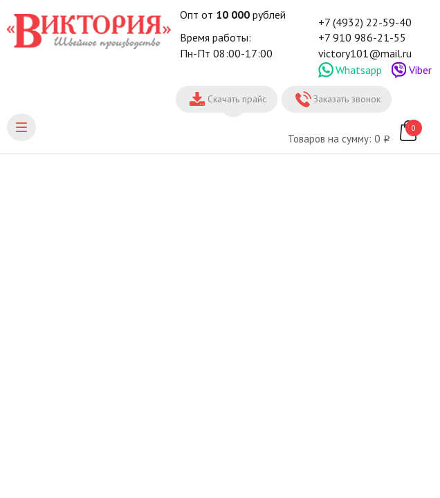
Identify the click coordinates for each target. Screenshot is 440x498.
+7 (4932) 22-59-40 (365, 22)
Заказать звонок (347, 99)
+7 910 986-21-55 (362, 37)
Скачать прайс (237, 99)
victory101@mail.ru (365, 53)
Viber (420, 70)
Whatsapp (359, 70)
